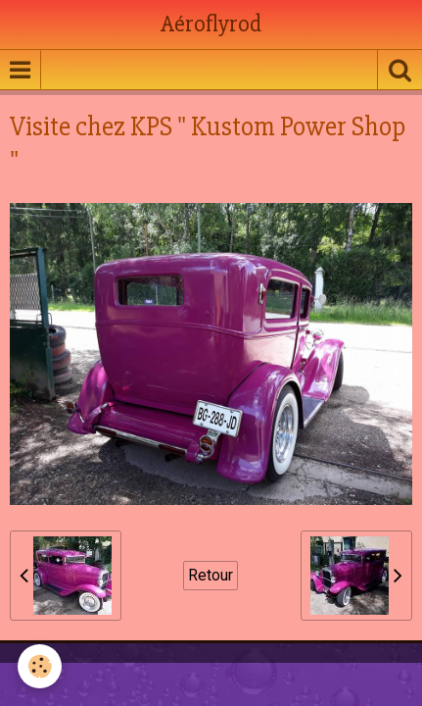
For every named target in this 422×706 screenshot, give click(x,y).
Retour (210, 575)
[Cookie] (40, 666)
